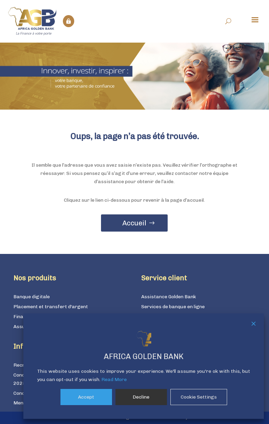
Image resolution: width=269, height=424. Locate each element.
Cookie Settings (199, 397)
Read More (114, 379)
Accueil (134, 223)
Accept (86, 397)
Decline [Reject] (141, 397)
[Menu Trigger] (254, 19)
